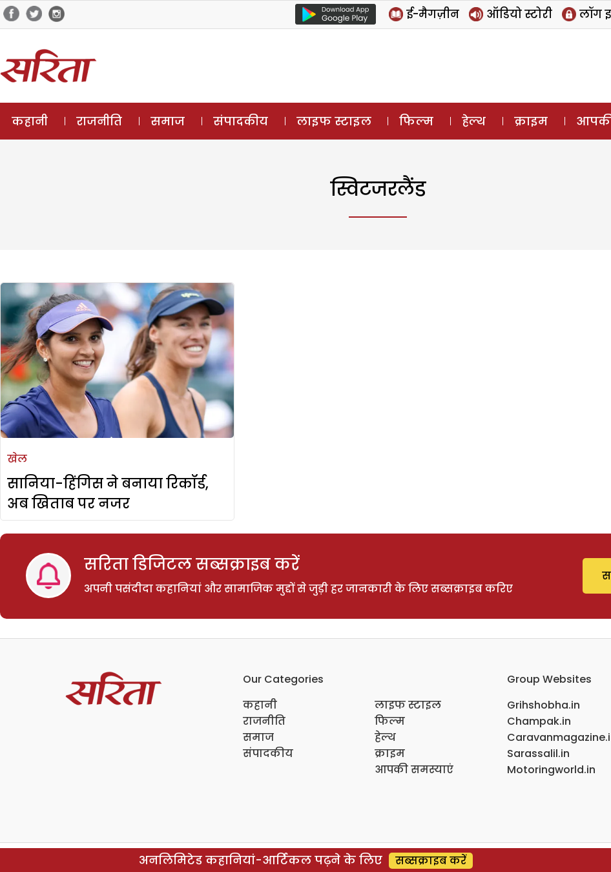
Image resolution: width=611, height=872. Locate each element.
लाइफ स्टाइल (333, 121)
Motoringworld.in (551, 769)
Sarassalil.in (538, 753)
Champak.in (539, 721)
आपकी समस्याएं (414, 769)
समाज (167, 121)
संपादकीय (240, 121)
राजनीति (99, 121)
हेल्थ (474, 121)
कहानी (30, 121)
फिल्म (416, 121)
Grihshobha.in (543, 705)
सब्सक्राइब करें (430, 860)
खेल (17, 459)
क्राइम (531, 121)
